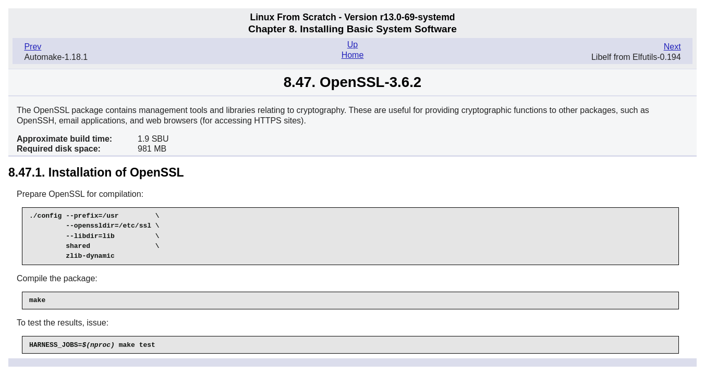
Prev (32, 46)
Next (672, 46)
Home (353, 55)
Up (352, 44)
